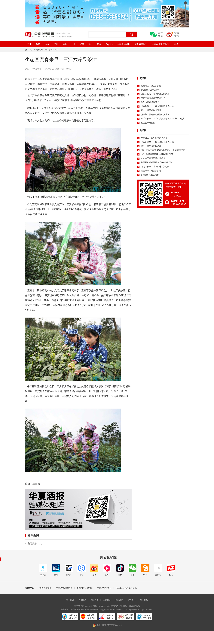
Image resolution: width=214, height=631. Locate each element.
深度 (56, 44)
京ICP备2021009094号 (83, 606)
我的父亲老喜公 (148, 123)
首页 (29, 44)
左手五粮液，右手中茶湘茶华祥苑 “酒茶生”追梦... (163, 119)
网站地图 (119, 600)
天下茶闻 (49, 50)
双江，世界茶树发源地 (151, 110)
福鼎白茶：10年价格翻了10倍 (154, 138)
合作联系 (82, 600)
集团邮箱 (144, 600)
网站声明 (94, 600)
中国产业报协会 (104, 588)
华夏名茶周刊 (141, 44)
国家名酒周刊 (123, 44)
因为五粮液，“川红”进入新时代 (155, 94)
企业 (47, 44)
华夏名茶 (39, 50)
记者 (82, 44)
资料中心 (132, 600)
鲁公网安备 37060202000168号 (109, 625)
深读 (38, 44)
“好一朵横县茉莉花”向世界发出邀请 (157, 154)
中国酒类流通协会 (64, 588)
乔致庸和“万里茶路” (150, 90)
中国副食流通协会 (85, 588)
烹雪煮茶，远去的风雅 (151, 86)
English (109, 44)
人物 (64, 44)
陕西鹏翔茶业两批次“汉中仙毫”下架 (157, 162)
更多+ (176, 44)
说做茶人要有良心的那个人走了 (155, 114)
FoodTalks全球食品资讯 (126, 588)
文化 (73, 44)
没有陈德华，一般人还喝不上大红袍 (157, 106)
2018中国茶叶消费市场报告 (153, 98)
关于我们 (70, 600)
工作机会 (107, 600)
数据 (99, 44)
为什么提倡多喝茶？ (150, 102)
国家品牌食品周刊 (160, 44)
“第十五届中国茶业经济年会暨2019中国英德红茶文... (164, 150)
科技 (90, 44)
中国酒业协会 (45, 588)
